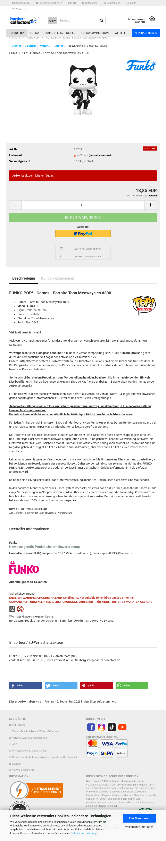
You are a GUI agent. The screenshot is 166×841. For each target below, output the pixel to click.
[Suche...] (52, 20)
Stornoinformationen (49, 3)
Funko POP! (16, 32)
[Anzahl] (83, 205)
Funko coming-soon (95, 32)
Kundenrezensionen (57, 278)
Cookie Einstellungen (23, 769)
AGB (14, 744)
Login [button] (131, 3)
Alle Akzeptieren (139, 818)
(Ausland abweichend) (100, 155)
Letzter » (59, 46)
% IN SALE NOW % (146, 32)
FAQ (72, 3)
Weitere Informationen (139, 827)
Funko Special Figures (60, 32)
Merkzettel (19, 9)
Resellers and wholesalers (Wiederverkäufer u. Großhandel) (44, 757)
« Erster (16, 46)
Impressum (18, 724)
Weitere (120, 32)
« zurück (30, 46)
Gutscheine (89, 3)
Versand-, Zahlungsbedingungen (30, 737)
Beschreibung (23, 278)
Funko (34, 32)
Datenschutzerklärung (84, 833)
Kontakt (16, 763)
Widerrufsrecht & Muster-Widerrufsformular (36, 731)
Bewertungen (21, 3)
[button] (112, 3)
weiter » (45, 46)
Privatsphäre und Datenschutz (29, 750)
